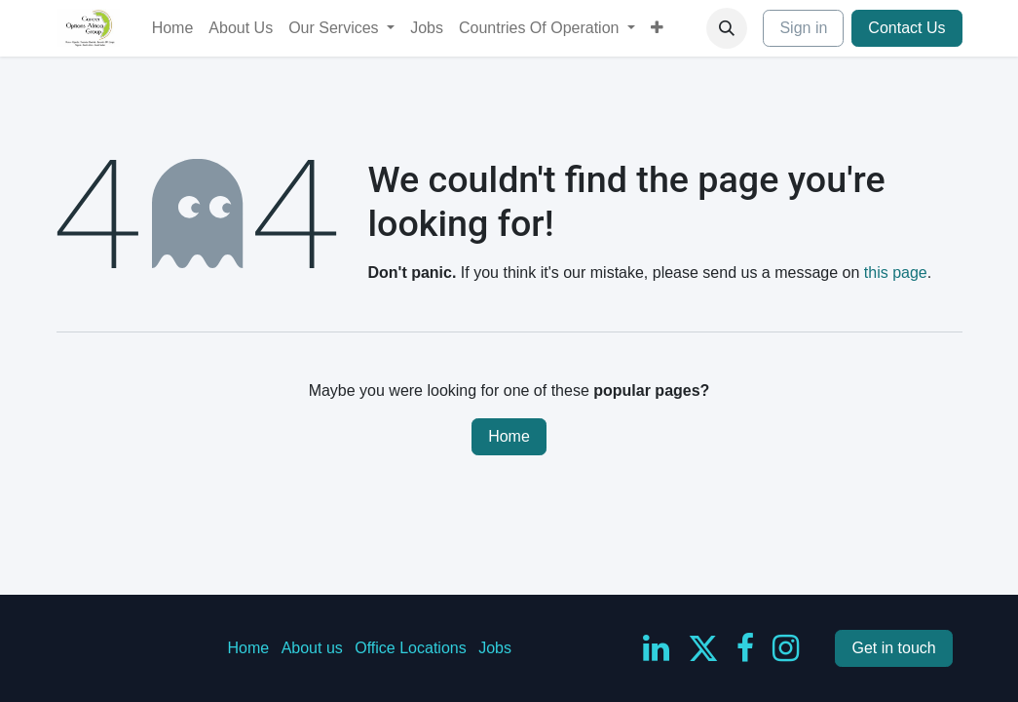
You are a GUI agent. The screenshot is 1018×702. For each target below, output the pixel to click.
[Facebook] (745, 648)
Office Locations (410, 648)
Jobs (494, 648)
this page (895, 272)
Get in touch (893, 648)
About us (312, 648)
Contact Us (906, 28)
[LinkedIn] (656, 648)
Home (509, 436)
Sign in (803, 28)
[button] (726, 28)
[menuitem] (173, 28)
